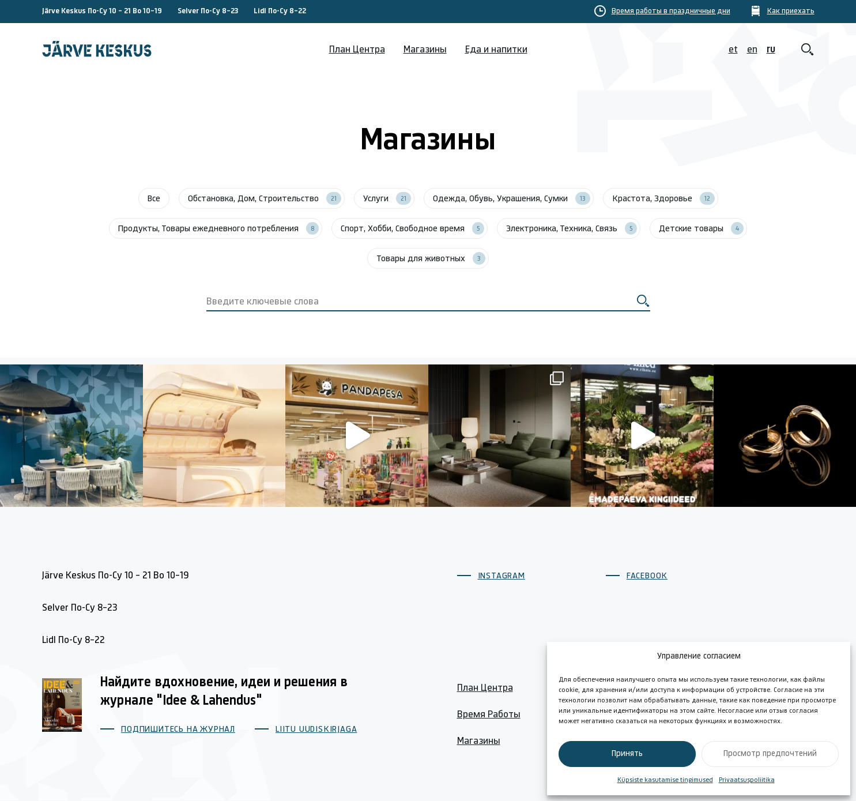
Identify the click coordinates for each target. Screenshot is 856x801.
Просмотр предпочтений (770, 754)
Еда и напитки (496, 49)
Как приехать (790, 11)
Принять (627, 754)
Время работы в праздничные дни (671, 11)
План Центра (357, 49)
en (752, 49)
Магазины (425, 49)
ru (771, 49)
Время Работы (489, 714)
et (733, 49)
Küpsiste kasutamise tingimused (665, 780)
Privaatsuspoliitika (747, 780)
